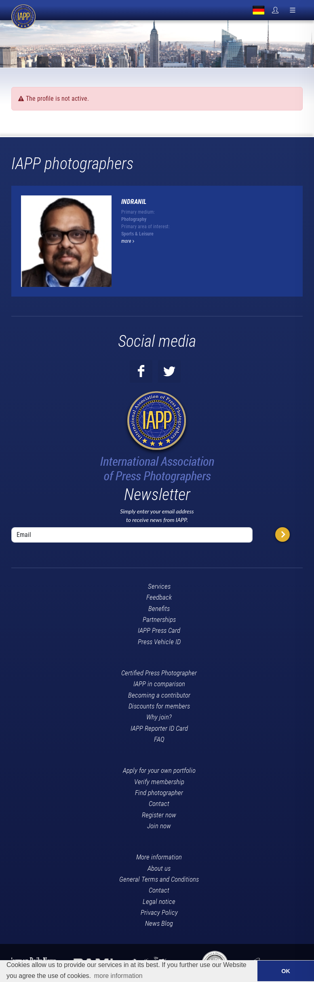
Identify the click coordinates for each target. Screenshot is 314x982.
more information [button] (118, 975)
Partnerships (159, 619)
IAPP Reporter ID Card (159, 728)
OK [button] (285, 971)
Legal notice (159, 901)
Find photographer (159, 793)
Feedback (159, 597)
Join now (159, 826)
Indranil (134, 202)
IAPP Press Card (159, 630)
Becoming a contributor (159, 695)
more (127, 241)
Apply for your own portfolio (159, 770)
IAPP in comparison (159, 684)
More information (159, 857)
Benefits (159, 608)
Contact (159, 804)
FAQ (159, 739)
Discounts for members (159, 706)
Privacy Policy (159, 912)
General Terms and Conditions (159, 879)
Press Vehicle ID (159, 642)
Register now (159, 815)
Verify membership (159, 782)
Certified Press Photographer (159, 673)
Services (159, 586)
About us (159, 868)
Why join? (159, 717)
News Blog (159, 923)
